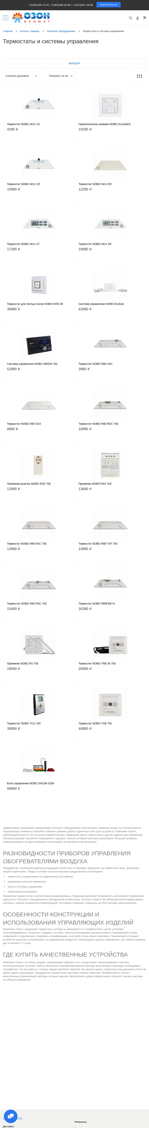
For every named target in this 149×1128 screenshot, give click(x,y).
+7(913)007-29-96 (83, 4)
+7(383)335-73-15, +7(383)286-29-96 (49, 4)
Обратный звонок (108, 4)
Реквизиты (80, 1121)
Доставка (8, 1126)
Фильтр (74, 63)
